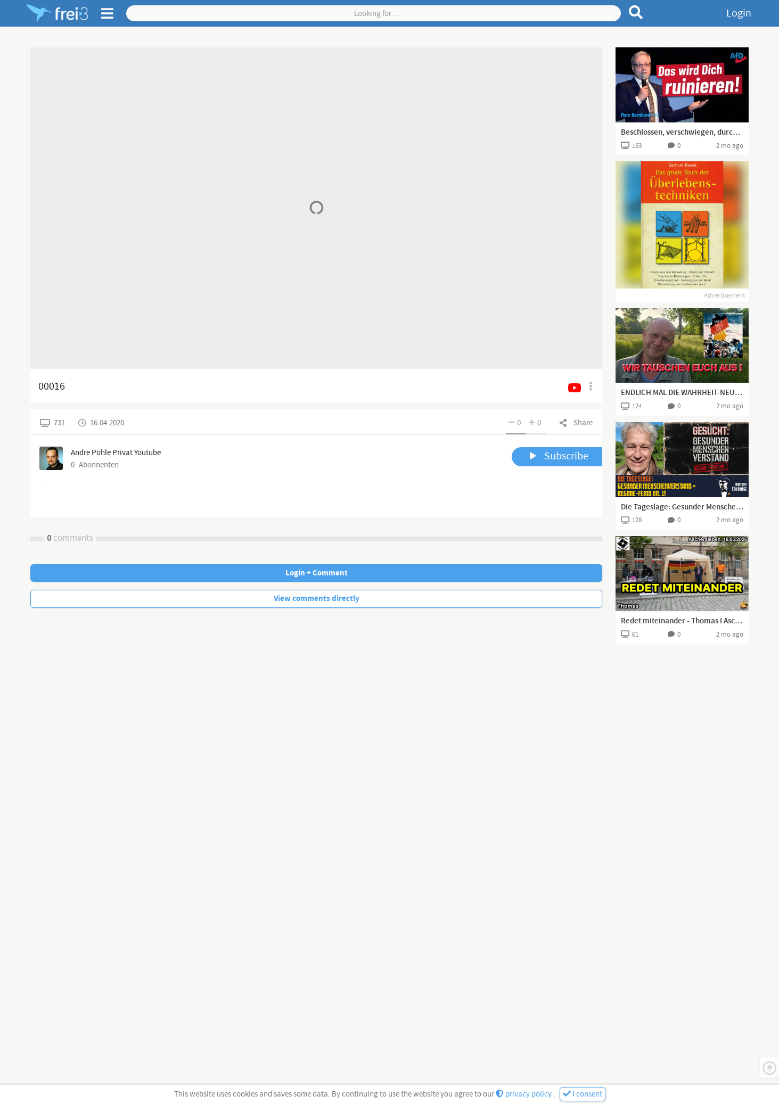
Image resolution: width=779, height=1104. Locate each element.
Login (738, 13)
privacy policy (524, 1094)
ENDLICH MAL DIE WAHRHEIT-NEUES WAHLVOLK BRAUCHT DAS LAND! (682, 393)
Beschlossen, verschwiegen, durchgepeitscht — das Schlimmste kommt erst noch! (682, 132)
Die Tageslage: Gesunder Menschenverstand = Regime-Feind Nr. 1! (682, 507)
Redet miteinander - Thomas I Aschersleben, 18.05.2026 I (682, 621)
